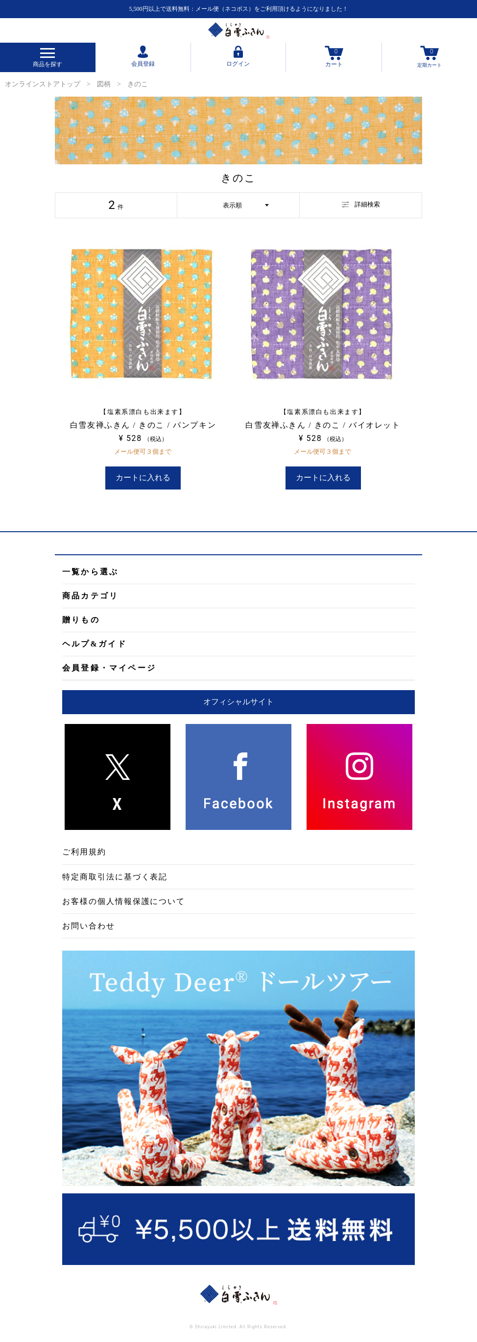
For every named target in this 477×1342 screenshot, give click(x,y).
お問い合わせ (88, 926)
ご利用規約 (84, 852)
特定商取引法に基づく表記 (114, 877)
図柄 (104, 84)
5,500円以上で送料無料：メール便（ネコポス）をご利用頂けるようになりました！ (238, 8)
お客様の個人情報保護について (123, 901)
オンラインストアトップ (42, 84)
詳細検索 (361, 204)
